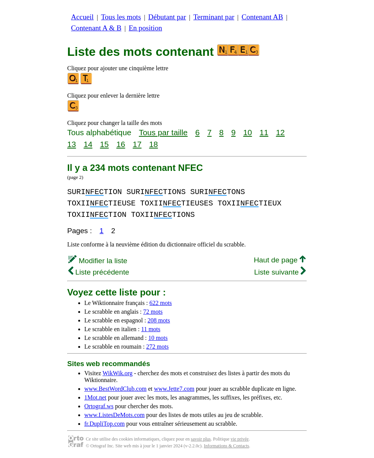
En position (145, 28)
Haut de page (280, 260)
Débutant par (167, 17)
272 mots (157, 346)
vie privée (239, 439)
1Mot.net (95, 397)
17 (137, 144)
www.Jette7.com (174, 388)
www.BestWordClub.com (115, 388)
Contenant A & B (96, 28)
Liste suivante (280, 272)
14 (88, 144)
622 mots (160, 303)
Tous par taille (163, 132)
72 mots (153, 311)
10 (247, 132)
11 (264, 132)
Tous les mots (121, 17)
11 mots (151, 329)
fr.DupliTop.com (104, 423)
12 (280, 132)
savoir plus (201, 439)
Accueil (82, 17)
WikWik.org (118, 373)
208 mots (159, 320)
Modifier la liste (97, 261)
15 (104, 144)
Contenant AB (262, 17)
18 (153, 144)
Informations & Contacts (226, 446)
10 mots (157, 338)
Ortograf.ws (99, 406)
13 (71, 144)
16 (120, 144)
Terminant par (213, 17)
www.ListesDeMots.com (114, 415)
